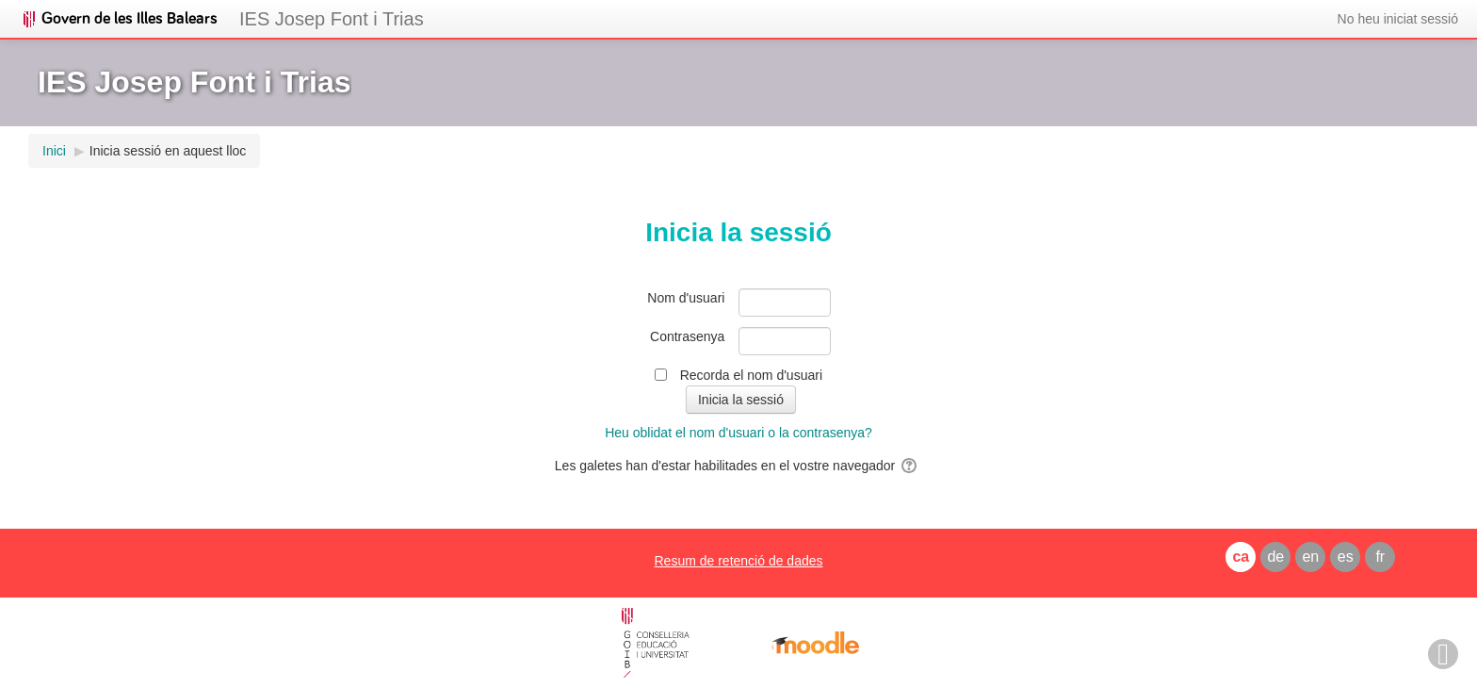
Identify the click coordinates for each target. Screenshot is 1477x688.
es (1346, 557)
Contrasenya (687, 336)
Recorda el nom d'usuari (751, 375)
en (1310, 557)
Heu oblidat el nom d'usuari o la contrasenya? (738, 432)
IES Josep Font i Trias (331, 18)
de (1275, 557)
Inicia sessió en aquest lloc (168, 150)
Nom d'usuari (685, 297)
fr (1380, 557)
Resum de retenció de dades (738, 560)
